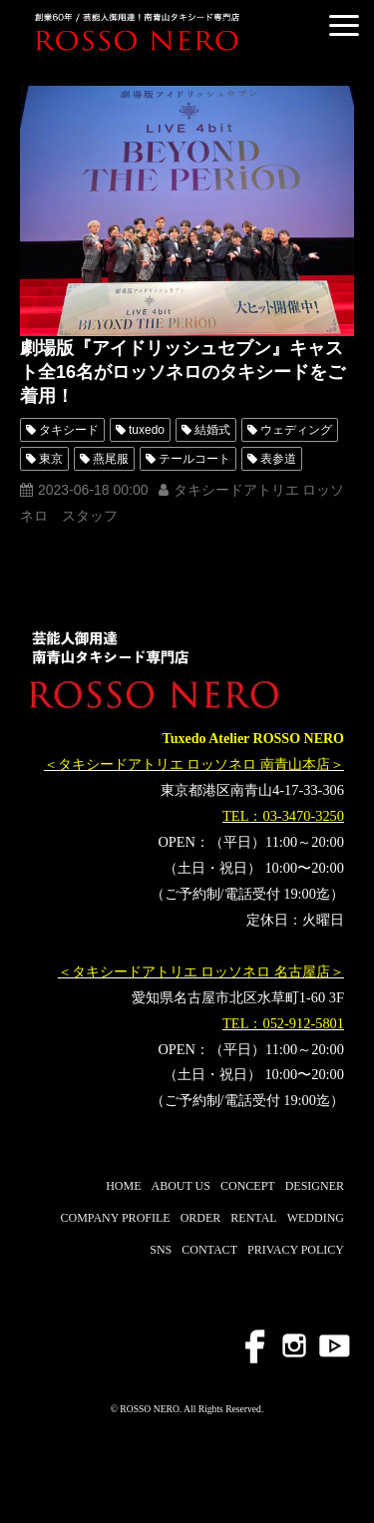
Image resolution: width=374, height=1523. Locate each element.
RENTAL (253, 1218)
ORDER (201, 1218)
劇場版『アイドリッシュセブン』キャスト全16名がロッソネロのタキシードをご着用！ (182, 372)
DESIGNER (314, 1186)
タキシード (69, 430)
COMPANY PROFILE (115, 1218)
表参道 (278, 459)
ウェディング (296, 430)
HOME (123, 1186)
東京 (51, 459)
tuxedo (147, 430)
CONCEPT (247, 1186)
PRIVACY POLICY (295, 1250)
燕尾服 (111, 459)
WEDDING (315, 1218)
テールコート (194, 459)
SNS (161, 1250)
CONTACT (209, 1250)
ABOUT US (181, 1186)
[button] (344, 25)
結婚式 (212, 430)
